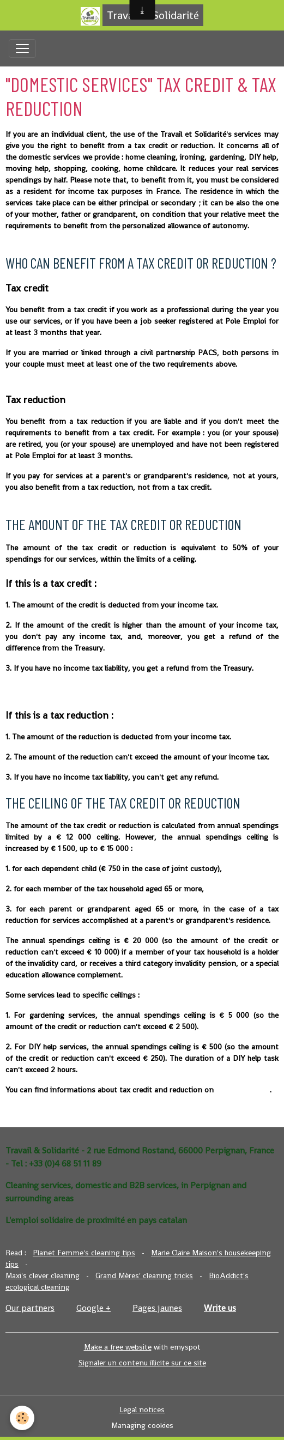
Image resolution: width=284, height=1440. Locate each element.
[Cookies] (22, 1418)
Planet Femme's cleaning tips (84, 1252)
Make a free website (118, 1347)
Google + (93, 1308)
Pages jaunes (157, 1308)
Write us (220, 1308)
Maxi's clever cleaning (42, 1275)
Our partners (30, 1308)
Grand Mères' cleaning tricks (144, 1275)
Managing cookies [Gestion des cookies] (142, 1425)
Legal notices (142, 1409)
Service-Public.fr (243, 1090)
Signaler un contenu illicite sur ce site (142, 1363)
